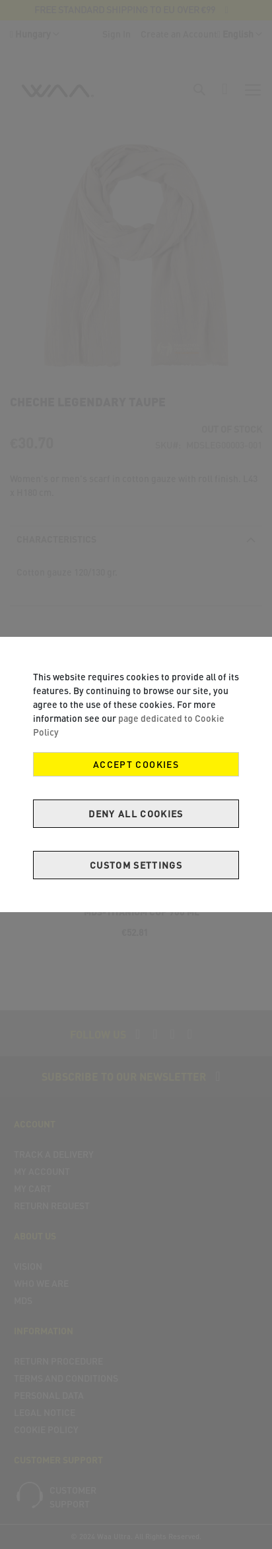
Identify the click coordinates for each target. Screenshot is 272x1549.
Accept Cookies (136, 764)
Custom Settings (136, 865)
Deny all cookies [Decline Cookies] (136, 813)
